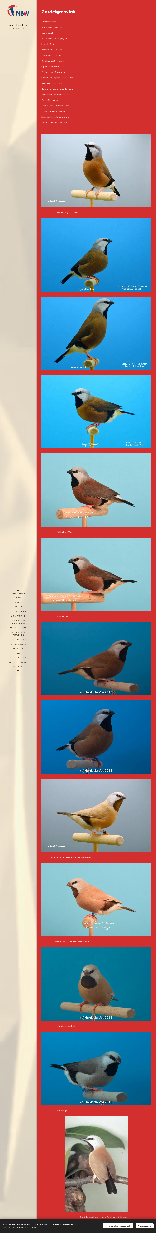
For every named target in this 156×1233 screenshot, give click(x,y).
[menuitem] (18, 593)
